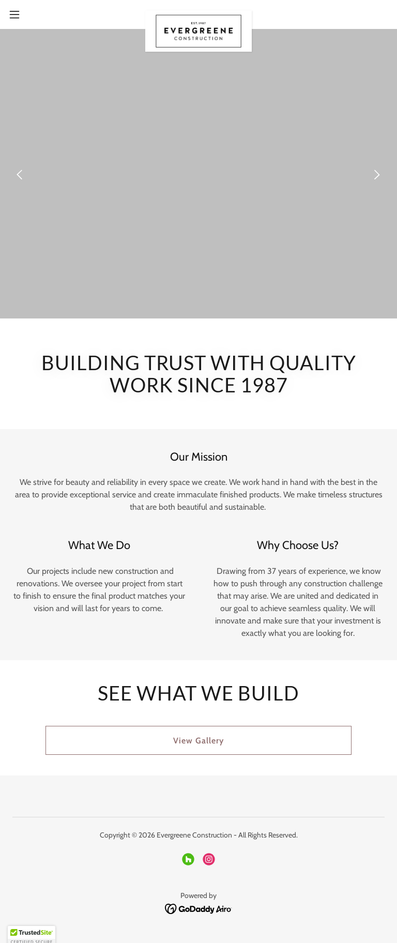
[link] (198, 14)
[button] (33, 14)
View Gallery (198, 741)
